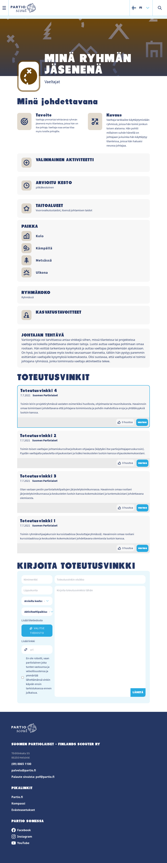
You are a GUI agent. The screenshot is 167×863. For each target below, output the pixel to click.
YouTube (20, 843)
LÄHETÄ (138, 692)
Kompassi (18, 803)
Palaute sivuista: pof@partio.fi (32, 777)
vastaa (142, 422)
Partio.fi (17, 797)
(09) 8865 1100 (21, 764)
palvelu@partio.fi (23, 770)
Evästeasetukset (23, 810)
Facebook (21, 830)
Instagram (21, 836)
